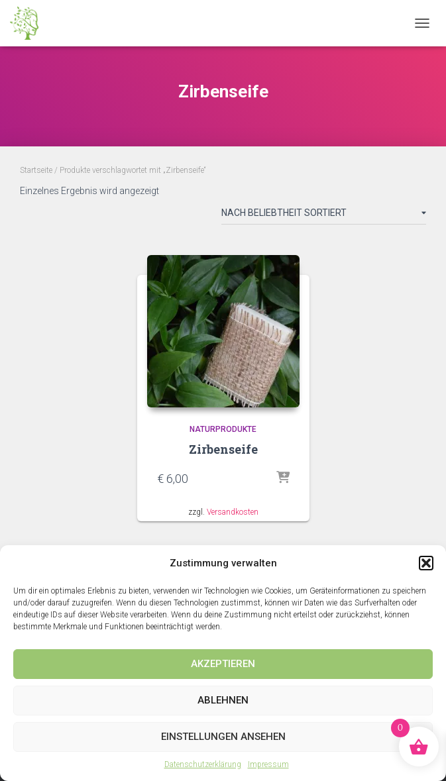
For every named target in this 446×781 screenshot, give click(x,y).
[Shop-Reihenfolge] (323, 215)
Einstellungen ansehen (223, 737)
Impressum (268, 764)
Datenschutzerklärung (202, 764)
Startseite (36, 170)
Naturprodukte (223, 429)
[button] (426, 563)
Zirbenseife (223, 449)
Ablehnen (223, 700)
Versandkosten (232, 512)
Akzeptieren (223, 664)
